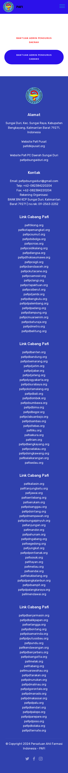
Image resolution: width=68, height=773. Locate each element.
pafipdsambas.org (34, 434)
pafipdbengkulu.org (34, 311)
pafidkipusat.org (34, 151)
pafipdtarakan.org (34, 689)
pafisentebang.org (34, 510)
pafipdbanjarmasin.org (34, 629)
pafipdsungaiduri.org (34, 164)
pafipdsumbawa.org (34, 416)
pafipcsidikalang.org (34, 261)
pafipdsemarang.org (34, 374)
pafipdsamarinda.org (34, 647)
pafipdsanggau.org (34, 520)
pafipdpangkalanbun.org (34, 593)
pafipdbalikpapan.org (34, 633)
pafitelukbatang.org (34, 589)
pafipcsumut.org (34, 247)
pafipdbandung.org (34, 370)
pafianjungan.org (34, 538)
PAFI (19, 7)
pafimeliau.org (34, 580)
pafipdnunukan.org (34, 693)
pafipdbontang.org (34, 643)
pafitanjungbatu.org (34, 501)
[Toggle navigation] (62, 6)
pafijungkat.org (34, 561)
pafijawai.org (34, 506)
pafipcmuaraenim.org (34, 330)
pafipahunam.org (34, 547)
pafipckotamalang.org (34, 402)
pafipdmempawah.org (34, 529)
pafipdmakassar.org (34, 712)
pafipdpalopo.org (34, 726)
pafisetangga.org (34, 638)
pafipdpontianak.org (34, 566)
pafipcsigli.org (34, 274)
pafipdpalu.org (34, 716)
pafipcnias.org (34, 256)
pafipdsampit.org (34, 598)
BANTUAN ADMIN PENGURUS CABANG (34, 57)
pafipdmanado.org (34, 707)
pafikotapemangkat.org (34, 242)
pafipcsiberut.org (34, 302)
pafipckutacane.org (34, 284)
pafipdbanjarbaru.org (34, 666)
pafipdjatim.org (34, 379)
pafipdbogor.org (34, 425)
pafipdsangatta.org (34, 670)
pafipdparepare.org (34, 730)
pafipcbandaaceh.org (34, 279)
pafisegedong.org (34, 556)
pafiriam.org (34, 453)
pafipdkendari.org (34, 721)
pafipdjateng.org (34, 388)
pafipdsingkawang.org (34, 466)
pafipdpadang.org (34, 320)
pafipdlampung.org (34, 325)
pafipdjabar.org (34, 384)
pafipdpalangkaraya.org (34, 603)
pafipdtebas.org (34, 439)
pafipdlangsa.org (34, 265)
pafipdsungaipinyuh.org (34, 533)
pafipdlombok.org (34, 411)
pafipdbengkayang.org (34, 457)
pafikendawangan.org (34, 661)
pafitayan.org (34, 575)
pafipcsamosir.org (34, 288)
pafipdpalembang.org (34, 316)
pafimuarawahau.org (34, 684)
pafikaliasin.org (34, 497)
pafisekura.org (34, 448)
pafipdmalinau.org (34, 698)
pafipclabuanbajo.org (34, 430)
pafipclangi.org (34, 293)
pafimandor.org (34, 543)
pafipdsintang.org (34, 524)
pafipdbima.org (34, 420)
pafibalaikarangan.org (34, 471)
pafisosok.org (34, 570)
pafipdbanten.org (34, 365)
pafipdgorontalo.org (34, 702)
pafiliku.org (34, 443)
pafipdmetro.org (34, 339)
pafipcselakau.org (34, 462)
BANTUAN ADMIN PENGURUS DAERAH (34, 40)
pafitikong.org (34, 238)
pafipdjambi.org (34, 307)
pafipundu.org (34, 656)
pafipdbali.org (34, 407)
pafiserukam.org (34, 515)
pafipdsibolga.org (34, 251)
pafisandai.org (34, 584)
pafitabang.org (34, 679)
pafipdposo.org (34, 735)
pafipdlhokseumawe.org (34, 270)
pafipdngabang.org (34, 552)
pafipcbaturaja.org (34, 334)
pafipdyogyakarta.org (34, 393)
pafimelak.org (34, 675)
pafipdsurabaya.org (34, 397)
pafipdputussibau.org (34, 652)
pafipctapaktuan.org (34, 297)
